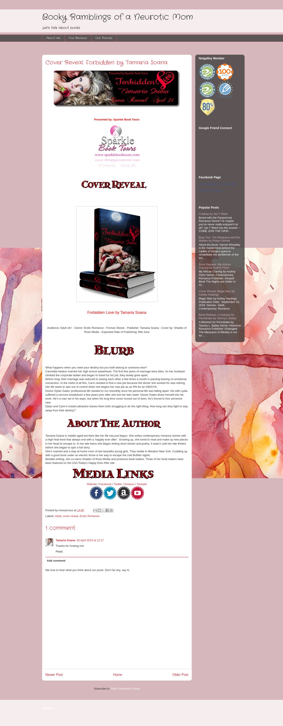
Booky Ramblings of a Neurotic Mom (117, 17)
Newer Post (54, 674)
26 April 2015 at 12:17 (90, 540)
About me (53, 38)
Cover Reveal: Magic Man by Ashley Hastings (217, 293)
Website (92, 484)
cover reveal (70, 516)
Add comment (56, 560)
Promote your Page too (211, 190)
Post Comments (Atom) (125, 688)
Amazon (129, 484)
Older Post (180, 674)
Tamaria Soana (66, 540)
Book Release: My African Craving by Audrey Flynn (215, 266)
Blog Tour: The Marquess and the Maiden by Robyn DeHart (219, 239)
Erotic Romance (89, 516)
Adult (58, 516)
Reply (59, 551)
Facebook (105, 484)
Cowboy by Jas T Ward (213, 213)
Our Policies (103, 38)
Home (117, 674)
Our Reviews (78, 38)
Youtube (142, 484)
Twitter (118, 484)
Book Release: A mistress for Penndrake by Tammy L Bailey (217, 316)
